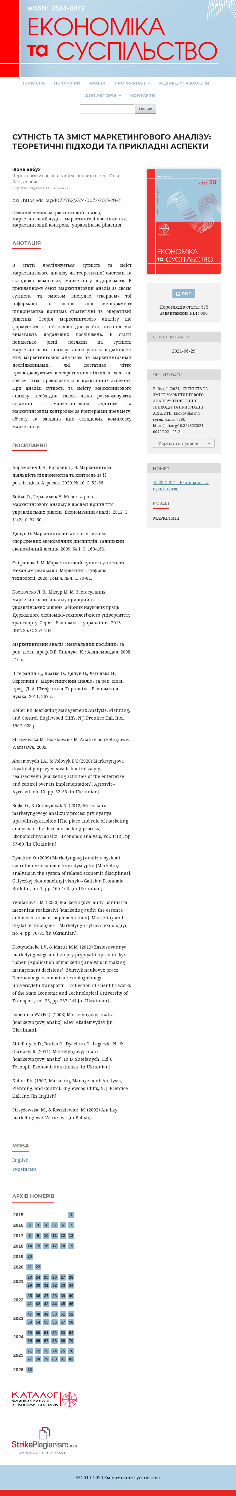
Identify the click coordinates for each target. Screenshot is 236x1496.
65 (29, 1340)
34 (71, 1285)
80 (54, 1359)
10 (46, 1235)
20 (29, 1256)
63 (63, 1332)
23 (29, 1277)
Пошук (145, 109)
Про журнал (130, 83)
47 (29, 1314)
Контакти (142, 95)
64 (71, 1332)
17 (54, 1246)
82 (71, 1359)
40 (71, 1295)
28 (71, 1277)
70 (71, 1340)
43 (46, 1303)
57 (63, 1322)
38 (54, 1295)
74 (54, 1351)
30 (38, 1285)
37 (46, 1295)
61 (46, 1332)
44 (54, 1303)
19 (71, 1246)
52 (71, 1314)
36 (38, 1295)
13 (71, 1235)
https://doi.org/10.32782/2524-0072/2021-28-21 (72, 200)
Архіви (97, 83)
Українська (24, 1169)
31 (46, 1285)
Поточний (67, 83)
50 (54, 1314)
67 (46, 1340)
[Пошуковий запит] (107, 109)
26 (54, 1277)
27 (63, 1277)
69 (63, 1340)
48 (38, 1314)
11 (54, 1235)
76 (71, 1351)
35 (29, 1295)
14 (29, 1246)
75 (63, 1351)
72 (38, 1351)
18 (63, 1246)
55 (46, 1322)
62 (54, 1332)
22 (38, 1267)
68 (54, 1340)
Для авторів (101, 95)
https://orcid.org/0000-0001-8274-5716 (40, 188)
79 (46, 1359)
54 (38, 1322)
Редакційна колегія (184, 83)
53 (29, 1322)
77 (29, 1359)
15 (38, 1246)
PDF (186, 293)
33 (63, 1285)
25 (46, 1277)
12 (63, 1235)
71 (29, 1351)
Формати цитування (178, 443)
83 (29, 1369)
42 (38, 1303)
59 (29, 1332)
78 (38, 1359)
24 (38, 1277)
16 (46, 1246)
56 (54, 1322)
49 (46, 1314)
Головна (34, 83)
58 (71, 1322)
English (20, 1160)
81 (63, 1359)
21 (29, 1267)
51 (63, 1314)
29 (29, 1285)
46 (71, 1303)
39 (63, 1295)
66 (38, 1340)
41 (29, 1303)
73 (46, 1351)
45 (63, 1303)
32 (54, 1285)
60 (38, 1332)
